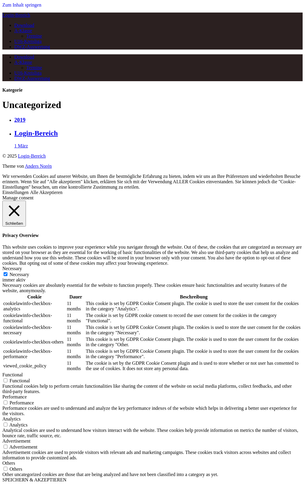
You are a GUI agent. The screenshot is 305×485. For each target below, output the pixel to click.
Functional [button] (12, 374)
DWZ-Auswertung (32, 46)
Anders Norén (38, 166)
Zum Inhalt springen (21, 4)
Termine (34, 36)
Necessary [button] (12, 268)
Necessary (19, 274)
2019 (19, 120)
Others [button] (8, 463)
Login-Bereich (16, 15)
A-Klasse (23, 30)
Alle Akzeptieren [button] (46, 192)
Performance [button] (14, 396)
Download (24, 25)
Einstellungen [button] (15, 192)
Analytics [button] (11, 418)
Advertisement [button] (16, 441)
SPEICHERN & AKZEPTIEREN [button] (34, 479)
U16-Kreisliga (28, 41)
